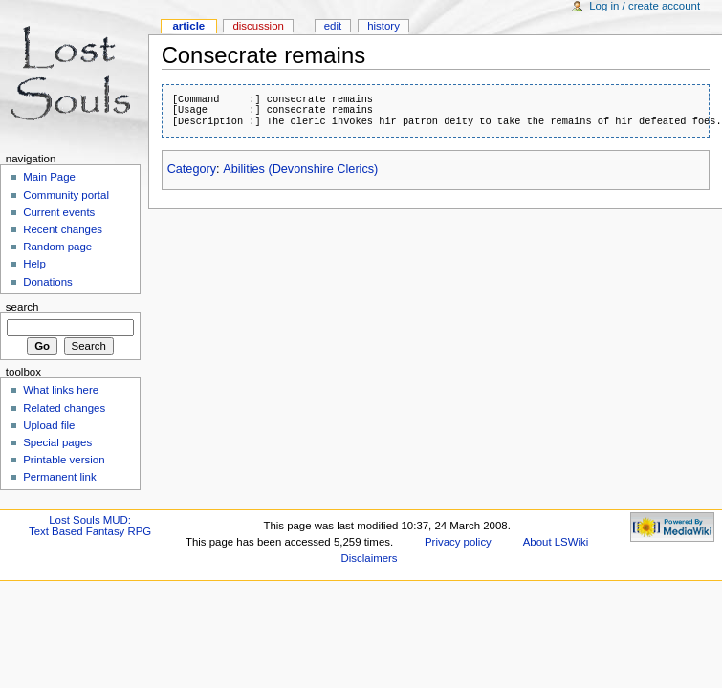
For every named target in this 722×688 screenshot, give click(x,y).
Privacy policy (458, 542)
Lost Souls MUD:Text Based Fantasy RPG (90, 525)
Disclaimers (369, 558)
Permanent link (59, 477)
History (383, 26)
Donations (48, 282)
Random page (57, 246)
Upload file (49, 425)
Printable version (63, 459)
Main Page (49, 177)
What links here (60, 390)
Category (191, 169)
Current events (59, 212)
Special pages (57, 442)
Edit (332, 26)
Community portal (66, 195)
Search (22, 306)
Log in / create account (644, 5)
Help (34, 263)
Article (188, 26)
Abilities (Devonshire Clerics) (300, 169)
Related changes (64, 408)
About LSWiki (556, 542)
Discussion (257, 26)
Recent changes (62, 229)
